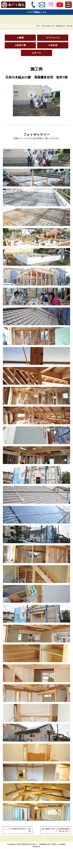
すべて (37, 53)
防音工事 (21, 45)
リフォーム (54, 37)
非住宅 (53, 45)
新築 (21, 37)
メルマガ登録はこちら (37, 12)
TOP (37, 26)
